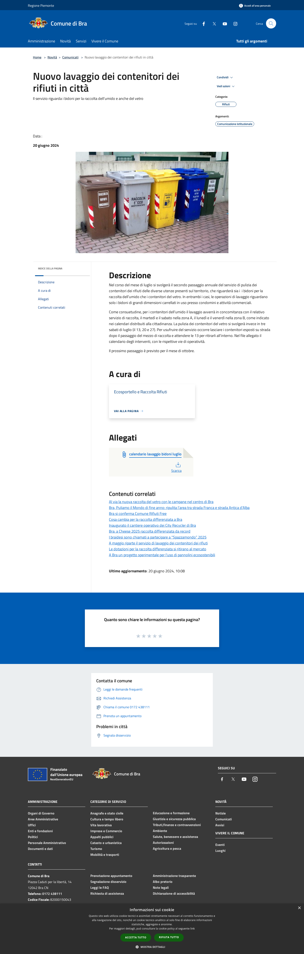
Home (37, 57)
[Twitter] (212, 23)
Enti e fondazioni (40, 830)
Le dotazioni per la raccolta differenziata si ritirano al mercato (157, 549)
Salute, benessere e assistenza (175, 836)
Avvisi (219, 825)
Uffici (32, 825)
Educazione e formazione (171, 813)
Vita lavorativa (101, 825)
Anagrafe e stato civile (106, 813)
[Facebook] (202, 23)
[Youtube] (223, 23)
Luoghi (220, 850)
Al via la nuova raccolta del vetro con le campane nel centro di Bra (161, 502)
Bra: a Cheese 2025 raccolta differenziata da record (149, 531)
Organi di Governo (41, 813)
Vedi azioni (226, 86)
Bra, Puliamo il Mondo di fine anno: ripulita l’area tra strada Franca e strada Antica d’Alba (179, 507)
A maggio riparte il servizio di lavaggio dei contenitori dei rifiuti (158, 543)
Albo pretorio (162, 881)
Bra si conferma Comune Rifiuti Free (138, 513)
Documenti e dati (40, 848)
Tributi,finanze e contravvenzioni (177, 824)
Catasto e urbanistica (106, 842)
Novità (52, 57)
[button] (152, 947)
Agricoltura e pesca (167, 848)
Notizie (220, 813)
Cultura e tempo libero (106, 819)
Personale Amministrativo (47, 842)
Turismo (96, 848)
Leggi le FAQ (99, 887)
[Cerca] (271, 23)
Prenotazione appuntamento (111, 875)
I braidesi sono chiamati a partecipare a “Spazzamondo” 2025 (157, 537)
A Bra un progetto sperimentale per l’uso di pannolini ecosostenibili (162, 555)
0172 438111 (52, 893)
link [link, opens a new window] (192, 928)
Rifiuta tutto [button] (169, 937)
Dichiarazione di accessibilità (174, 893)
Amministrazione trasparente (174, 875)
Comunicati (70, 57)
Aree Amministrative (43, 819)
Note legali (161, 887)
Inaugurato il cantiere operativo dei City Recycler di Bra (152, 525)
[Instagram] (233, 23)
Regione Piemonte (41, 5)
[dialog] (152, 929)
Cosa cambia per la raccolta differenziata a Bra (145, 519)
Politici (33, 836)
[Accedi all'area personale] (254, 6)
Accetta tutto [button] (135, 937)
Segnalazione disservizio (108, 881)
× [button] (299, 908)
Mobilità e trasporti (104, 854)
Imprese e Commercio (106, 830)
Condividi (225, 77)
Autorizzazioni (163, 842)
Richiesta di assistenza (107, 893)
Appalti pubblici (101, 836)
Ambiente (160, 830)
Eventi (220, 844)
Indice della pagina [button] (50, 268)
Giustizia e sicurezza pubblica (174, 818)
